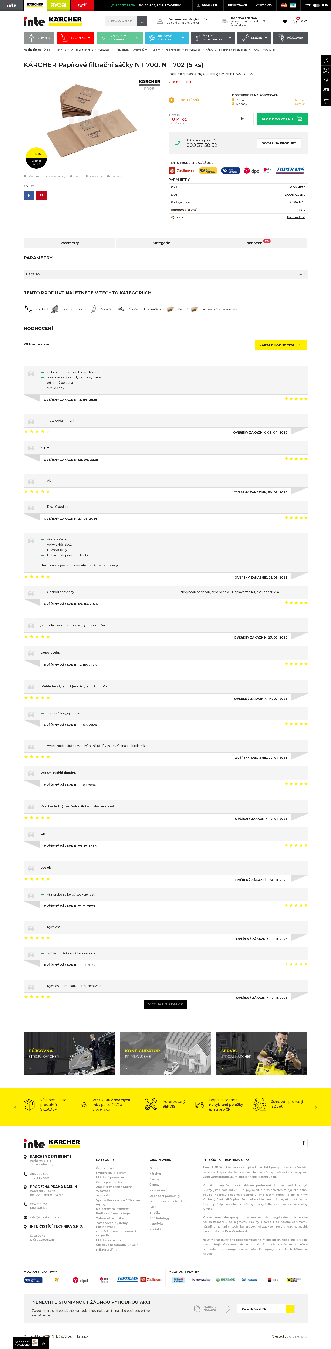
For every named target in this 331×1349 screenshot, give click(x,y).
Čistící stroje (105, 1168)
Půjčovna (290, 38)
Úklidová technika (82, 49)
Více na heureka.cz (165, 1004)
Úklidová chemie (108, 1240)
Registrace (237, 5)
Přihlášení (208, 5)
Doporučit (94, 176)
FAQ (152, 1207)
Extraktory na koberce (112, 1208)
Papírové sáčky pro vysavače (182, 49)
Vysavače (103, 49)
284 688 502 (39, 1173)
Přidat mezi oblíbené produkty (44, 176)
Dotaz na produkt (278, 143)
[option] (93, 123)
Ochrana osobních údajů (167, 1201)
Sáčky (156, 49)
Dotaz (76, 176)
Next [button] (316, 1107)
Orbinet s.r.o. (298, 1336)
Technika (75, 38)
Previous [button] (15, 1107)
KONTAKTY (264, 5)
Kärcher (155, 1173)
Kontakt (155, 1229)
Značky (155, 1212)
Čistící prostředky (213, 38)
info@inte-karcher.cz (46, 1217)
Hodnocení (257, 242)
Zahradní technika (110, 1218)
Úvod (47, 49)
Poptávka (156, 1223)
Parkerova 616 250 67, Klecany (50, 1160)
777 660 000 (39, 1177)
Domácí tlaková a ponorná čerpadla (116, 1233)
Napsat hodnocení (281, 345)
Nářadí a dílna (106, 1249)
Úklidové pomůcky (166, 38)
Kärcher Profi (296, 217)
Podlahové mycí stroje (113, 1213)
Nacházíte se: (33, 49)
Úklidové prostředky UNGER (117, 1244)
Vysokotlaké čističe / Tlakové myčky (118, 1202)
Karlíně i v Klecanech (265, 1239)
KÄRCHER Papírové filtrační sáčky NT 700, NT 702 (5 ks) (240, 49)
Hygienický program (119, 38)
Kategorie (161, 243)
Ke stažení (157, 1190)
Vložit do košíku (282, 118)
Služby (254, 38)
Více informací (180, 81)
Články (154, 1184)
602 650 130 (38, 1207)
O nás (153, 1168)
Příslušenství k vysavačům (131, 49)
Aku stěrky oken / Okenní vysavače (115, 1188)
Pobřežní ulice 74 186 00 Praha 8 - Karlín (53, 1190)
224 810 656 (39, 1204)
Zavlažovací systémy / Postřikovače (113, 1224)
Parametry (69, 243)
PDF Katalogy (159, 1218)
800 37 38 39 (201, 145)
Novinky (39, 38)
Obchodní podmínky (164, 1196)
